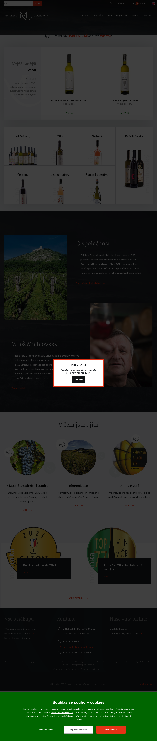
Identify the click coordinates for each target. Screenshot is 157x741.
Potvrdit (79, 379)
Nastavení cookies (46, 730)
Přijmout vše (111, 730)
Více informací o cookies (62, 712)
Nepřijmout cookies (78, 730)
